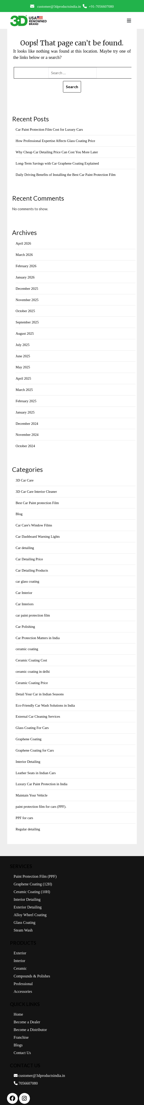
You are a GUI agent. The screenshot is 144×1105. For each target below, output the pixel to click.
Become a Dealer (27, 1016)
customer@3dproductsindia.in (55, 6)
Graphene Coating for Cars (35, 745)
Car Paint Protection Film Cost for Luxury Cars (50, 129)
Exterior (20, 947)
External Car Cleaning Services (38, 712)
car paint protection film (33, 611)
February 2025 (26, 399)
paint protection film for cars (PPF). (42, 801)
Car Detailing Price (30, 556)
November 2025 (27, 299)
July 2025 (23, 343)
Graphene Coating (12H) (33, 878)
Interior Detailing (28, 756)
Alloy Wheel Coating (30, 909)
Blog (19, 511)
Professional (23, 978)
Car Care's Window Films (34, 522)
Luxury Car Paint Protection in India (42, 778)
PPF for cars (25, 812)
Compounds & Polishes (32, 970)
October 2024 (25, 443)
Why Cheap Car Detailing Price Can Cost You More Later (58, 152)
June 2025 (23, 354)
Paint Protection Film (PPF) (35, 870)
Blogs (18, 1039)
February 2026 (26, 265)
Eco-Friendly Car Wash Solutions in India (46, 701)
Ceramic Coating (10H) (32, 886)
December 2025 (27, 288)
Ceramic (20, 962)
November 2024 (27, 432)
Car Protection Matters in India (38, 634)
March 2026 (24, 254)
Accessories (23, 985)
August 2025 (25, 332)
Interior (19, 955)
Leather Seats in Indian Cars (36, 767)
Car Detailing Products (32, 567)
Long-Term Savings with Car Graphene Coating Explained (58, 163)
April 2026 (23, 243)
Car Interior (24, 589)
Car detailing (25, 544)
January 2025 (25, 410)
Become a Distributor (30, 1024)
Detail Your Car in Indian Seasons (40, 689)
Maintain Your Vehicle (32, 790)
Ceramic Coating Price (32, 678)
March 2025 (24, 388)
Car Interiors (25, 600)
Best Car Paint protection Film (38, 500)
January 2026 (25, 276)
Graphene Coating (29, 734)
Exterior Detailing (28, 901)
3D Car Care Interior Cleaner (37, 489)
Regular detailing (28, 823)
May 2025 (23, 365)
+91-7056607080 (98, 6)
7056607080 (26, 1077)
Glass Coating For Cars (32, 723)
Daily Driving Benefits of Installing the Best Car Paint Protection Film (67, 174)
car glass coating (28, 578)
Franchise (21, 1031)
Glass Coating (24, 916)
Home (18, 1008)
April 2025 (23, 377)
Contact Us (22, 1047)
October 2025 (25, 310)
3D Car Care (25, 478)
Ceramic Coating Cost (32, 656)
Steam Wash (23, 924)
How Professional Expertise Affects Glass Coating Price (56, 141)
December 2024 (27, 421)
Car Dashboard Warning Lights (38, 533)
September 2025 (27, 321)
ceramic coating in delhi (33, 667)
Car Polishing (25, 622)
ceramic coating (27, 645)
